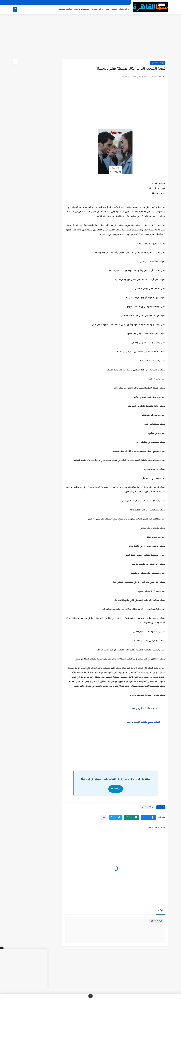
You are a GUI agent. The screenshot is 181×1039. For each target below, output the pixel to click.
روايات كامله (124, 9)
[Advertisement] (90, 36)
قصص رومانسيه (82, 9)
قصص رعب (111, 9)
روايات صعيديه (65, 9)
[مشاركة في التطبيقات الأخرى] (104, 817)
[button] (148, 817)
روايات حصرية (98, 9)
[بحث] (15, 9)
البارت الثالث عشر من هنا (144, 709)
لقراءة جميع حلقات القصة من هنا (143, 722)
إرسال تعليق (156, 921)
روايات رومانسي (157, 63)
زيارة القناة (115, 789)
